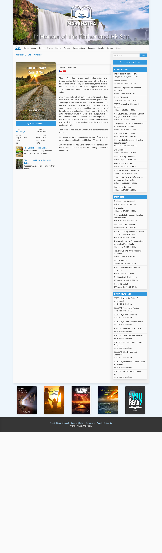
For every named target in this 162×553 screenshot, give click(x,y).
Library (58, 48)
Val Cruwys (20, 132)
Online (50, 48)
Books (41, 48)
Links (118, 48)
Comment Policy (77, 423)
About (33, 48)
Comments (90, 423)
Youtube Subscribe (104, 423)
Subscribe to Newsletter (130, 62)
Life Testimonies (35, 55)
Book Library (21, 55)
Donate (101, 48)
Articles (67, 48)
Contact (110, 48)
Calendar (91, 48)
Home (26, 48)
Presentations (79, 48)
